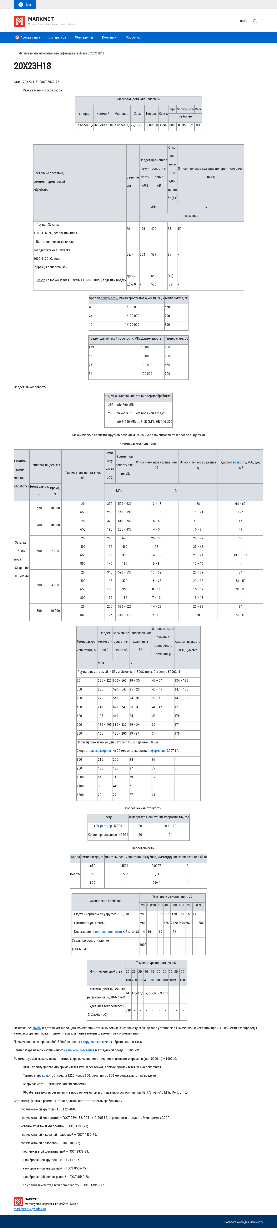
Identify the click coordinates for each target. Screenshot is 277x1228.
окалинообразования (79, 1050)
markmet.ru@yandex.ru (30, 1209)
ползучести (109, 298)
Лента (41, 280)
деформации (157, 751)
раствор (106, 826)
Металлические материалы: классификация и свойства (52, 53)
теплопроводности (108, 932)
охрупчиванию (93, 1042)
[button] (25, 4)
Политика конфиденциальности (243, 1222)
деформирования (103, 751)
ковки (46, 1075)
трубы (37, 1028)
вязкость (239, 462)
